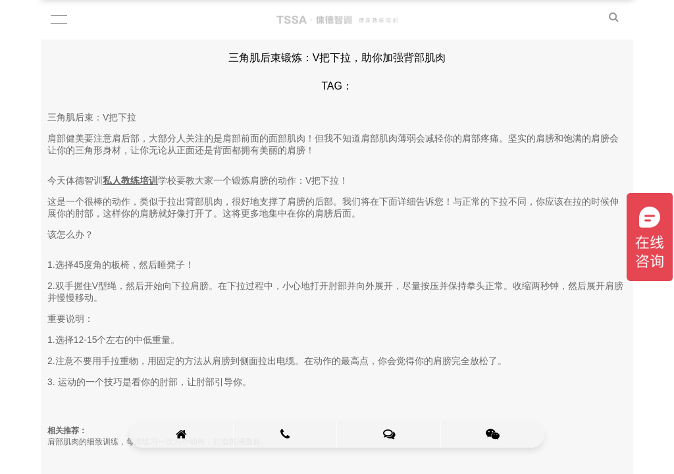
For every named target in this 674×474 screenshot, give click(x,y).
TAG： (337, 86)
